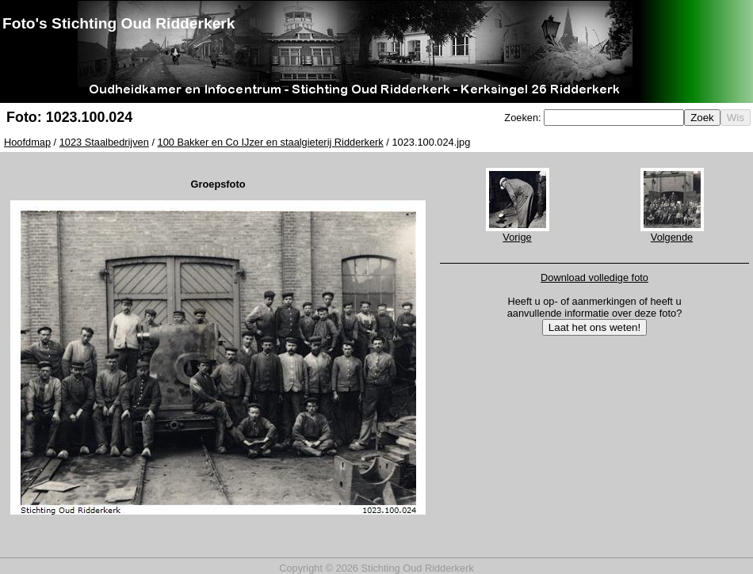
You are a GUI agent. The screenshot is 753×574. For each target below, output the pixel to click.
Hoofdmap (27, 142)
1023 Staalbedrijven (104, 142)
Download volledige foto (594, 277)
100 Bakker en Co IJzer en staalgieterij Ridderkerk (271, 142)
